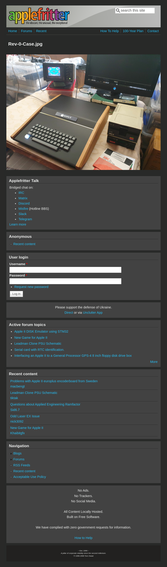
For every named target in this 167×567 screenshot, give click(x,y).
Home (12, 31)
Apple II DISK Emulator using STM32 (41, 331)
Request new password (31, 287)
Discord (24, 203)
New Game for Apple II (30, 337)
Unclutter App (93, 312)
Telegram (25, 219)
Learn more (17, 224)
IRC (21, 193)
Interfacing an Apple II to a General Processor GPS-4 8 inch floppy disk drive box (73, 355)
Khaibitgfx (17, 433)
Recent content (24, 244)
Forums (26, 31)
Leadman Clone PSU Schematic (37, 343)
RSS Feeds (21, 465)
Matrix (22, 198)
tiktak (14, 398)
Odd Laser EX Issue (25, 416)
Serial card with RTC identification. (39, 349)
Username (18, 264)
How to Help (83, 538)
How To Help (109, 31)
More (154, 362)
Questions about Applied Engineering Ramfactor (45, 404)
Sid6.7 (15, 410)
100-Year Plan (133, 31)
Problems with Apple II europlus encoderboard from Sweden (54, 381)
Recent (41, 31)
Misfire (23, 208)
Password (18, 275)
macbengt (17, 386)
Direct (68, 312)
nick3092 (16, 421)
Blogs (17, 453)
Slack (22, 214)
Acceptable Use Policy (29, 477)
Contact (153, 31)
